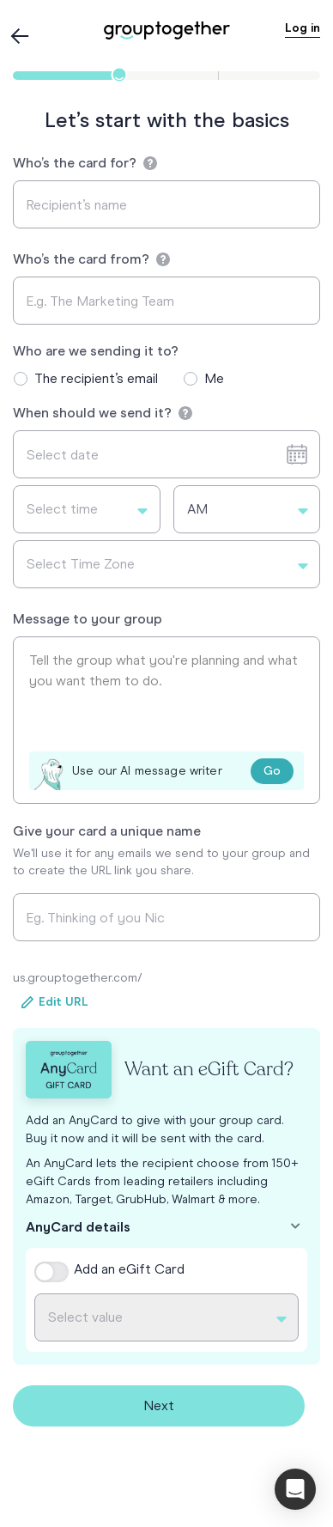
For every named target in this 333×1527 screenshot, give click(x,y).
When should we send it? (102, 413)
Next (158, 1405)
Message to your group (87, 619)
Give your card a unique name (107, 831)
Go (272, 771)
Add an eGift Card (129, 1269)
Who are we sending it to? (96, 351)
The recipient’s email (96, 378)
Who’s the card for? (85, 163)
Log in (302, 28)
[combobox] (86, 509)
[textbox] (87, 509)
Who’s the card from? (91, 259)
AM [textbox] (197, 509)
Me (214, 378)
